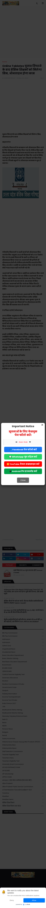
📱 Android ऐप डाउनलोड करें (23, 471)
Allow (34, 900)
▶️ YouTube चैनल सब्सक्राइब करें (23, 464)
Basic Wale (23, 442)
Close (23, 480)
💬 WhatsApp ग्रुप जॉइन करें (23, 456)
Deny (12, 900)
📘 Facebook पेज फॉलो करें (23, 449)
